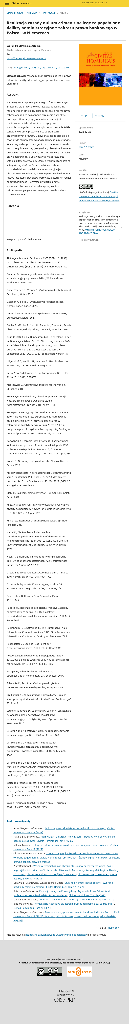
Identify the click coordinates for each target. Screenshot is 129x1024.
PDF (85, 115)
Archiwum (32, 12)
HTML (100, 115)
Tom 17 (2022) (48, 12)
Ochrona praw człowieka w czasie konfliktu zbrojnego (75, 828)
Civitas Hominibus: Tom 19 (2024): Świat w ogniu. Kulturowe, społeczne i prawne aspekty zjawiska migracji (67, 916)
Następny (113, 927)
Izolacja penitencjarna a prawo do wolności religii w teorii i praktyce (70, 845)
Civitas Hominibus (21, 3)
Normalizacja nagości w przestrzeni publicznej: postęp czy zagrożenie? (73, 903)
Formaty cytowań (90, 239)
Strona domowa (15, 12)
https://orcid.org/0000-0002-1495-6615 (26, 58)
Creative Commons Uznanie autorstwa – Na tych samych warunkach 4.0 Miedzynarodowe (99, 196)
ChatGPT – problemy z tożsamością (59, 899)
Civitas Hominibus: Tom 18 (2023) (99, 899)
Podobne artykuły (19, 821)
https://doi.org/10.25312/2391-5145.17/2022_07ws (41, 67)
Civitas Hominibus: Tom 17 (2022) (55, 840)
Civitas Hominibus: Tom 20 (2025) (87, 895)
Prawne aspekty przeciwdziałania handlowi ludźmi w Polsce (79, 912)
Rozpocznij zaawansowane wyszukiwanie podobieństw (56, 934)
